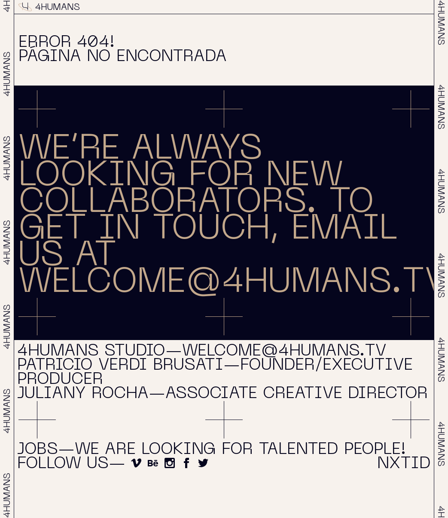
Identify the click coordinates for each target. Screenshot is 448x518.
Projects (220, 7)
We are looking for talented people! (240, 450)
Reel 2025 (139, 7)
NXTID (415, 7)
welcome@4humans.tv (284, 351)
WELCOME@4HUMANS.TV (233, 283)
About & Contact (321, 7)
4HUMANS (49, 7)
